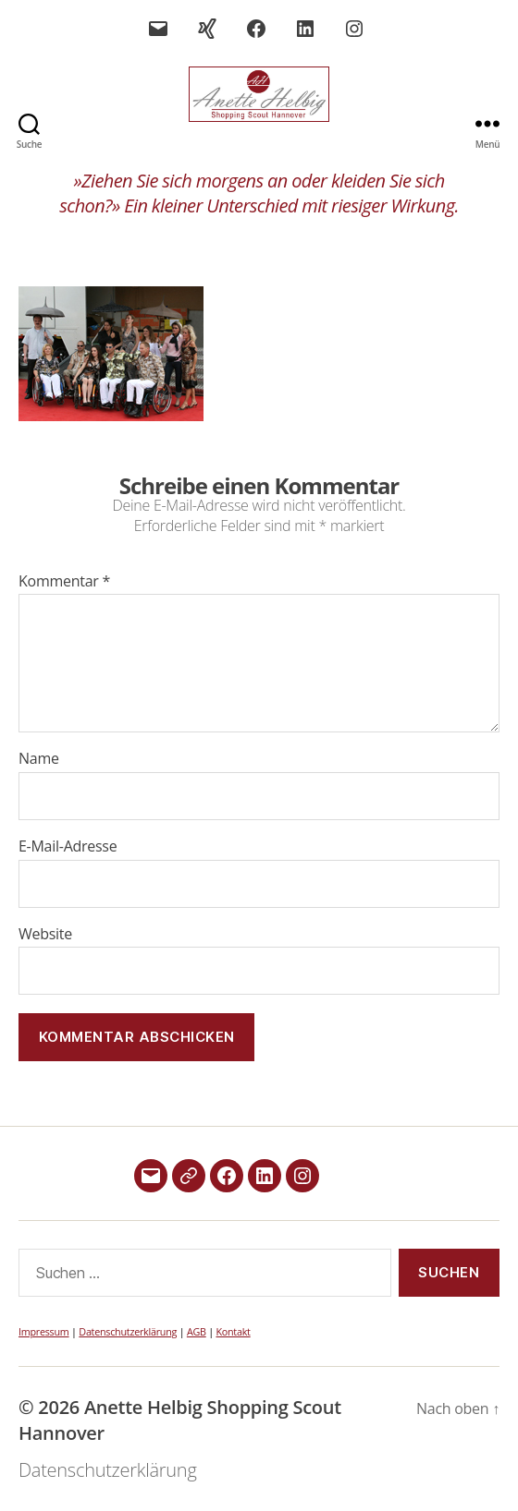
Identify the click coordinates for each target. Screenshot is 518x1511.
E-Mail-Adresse (67, 847)
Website (45, 934)
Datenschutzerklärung (128, 1331)
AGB (196, 1331)
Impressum (43, 1331)
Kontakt (233, 1331)
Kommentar (64, 582)
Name (38, 759)
